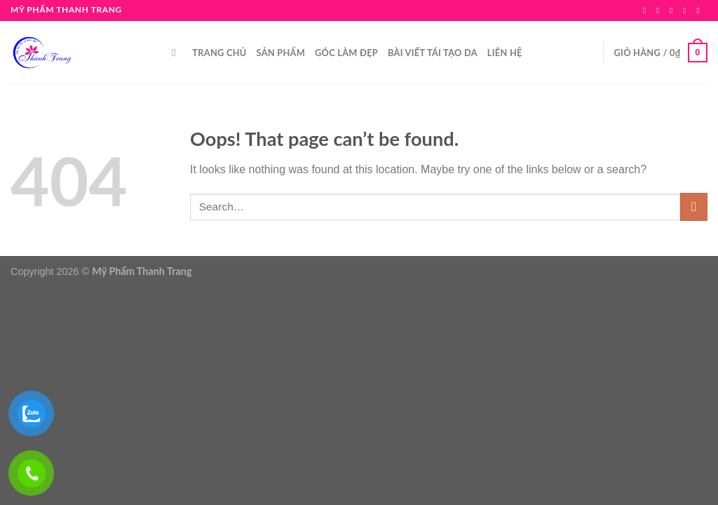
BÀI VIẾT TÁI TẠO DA (432, 52)
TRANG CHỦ (219, 52)
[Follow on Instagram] (660, 10)
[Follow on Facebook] (647, 10)
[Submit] (693, 206)
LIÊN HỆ (504, 52)
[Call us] (700, 10)
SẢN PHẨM (281, 52)
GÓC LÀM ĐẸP (346, 52)
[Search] (177, 52)
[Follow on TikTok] (674, 10)
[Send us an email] (687, 10)
